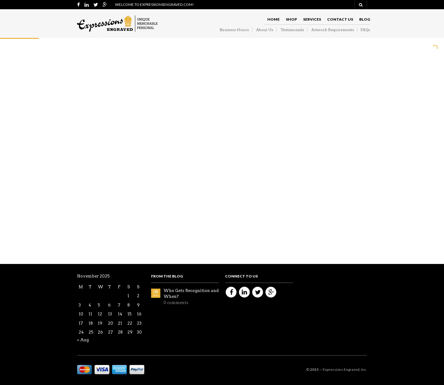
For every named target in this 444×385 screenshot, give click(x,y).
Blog (364, 19)
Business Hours (234, 29)
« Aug (83, 340)
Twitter (258, 292)
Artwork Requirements (332, 29)
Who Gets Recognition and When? (191, 293)
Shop (291, 19)
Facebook (231, 292)
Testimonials (292, 29)
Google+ (271, 292)
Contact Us (340, 19)
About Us (264, 29)
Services (312, 19)
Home (273, 19)
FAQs (365, 29)
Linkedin (244, 292)
